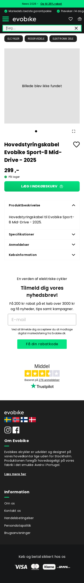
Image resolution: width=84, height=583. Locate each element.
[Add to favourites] (76, 144)
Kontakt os (12, 511)
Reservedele (36, 38)
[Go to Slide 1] (36, 131)
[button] (42, 86)
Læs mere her (15, 474)
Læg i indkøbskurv (42, 186)
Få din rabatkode (42, 344)
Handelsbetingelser (19, 518)
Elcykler (14, 38)
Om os (9, 503)
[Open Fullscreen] (73, 131)
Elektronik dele (63, 38)
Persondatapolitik (17, 525)
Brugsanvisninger (17, 533)
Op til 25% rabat (51, 4)
